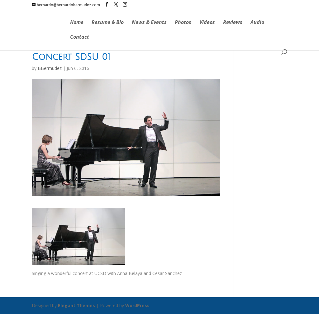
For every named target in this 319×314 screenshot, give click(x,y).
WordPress (137, 305)
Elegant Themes (76, 305)
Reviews (232, 23)
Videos (207, 23)
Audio (257, 23)
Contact (79, 37)
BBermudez (50, 68)
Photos (183, 23)
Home (76, 23)
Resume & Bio (108, 23)
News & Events (149, 23)
